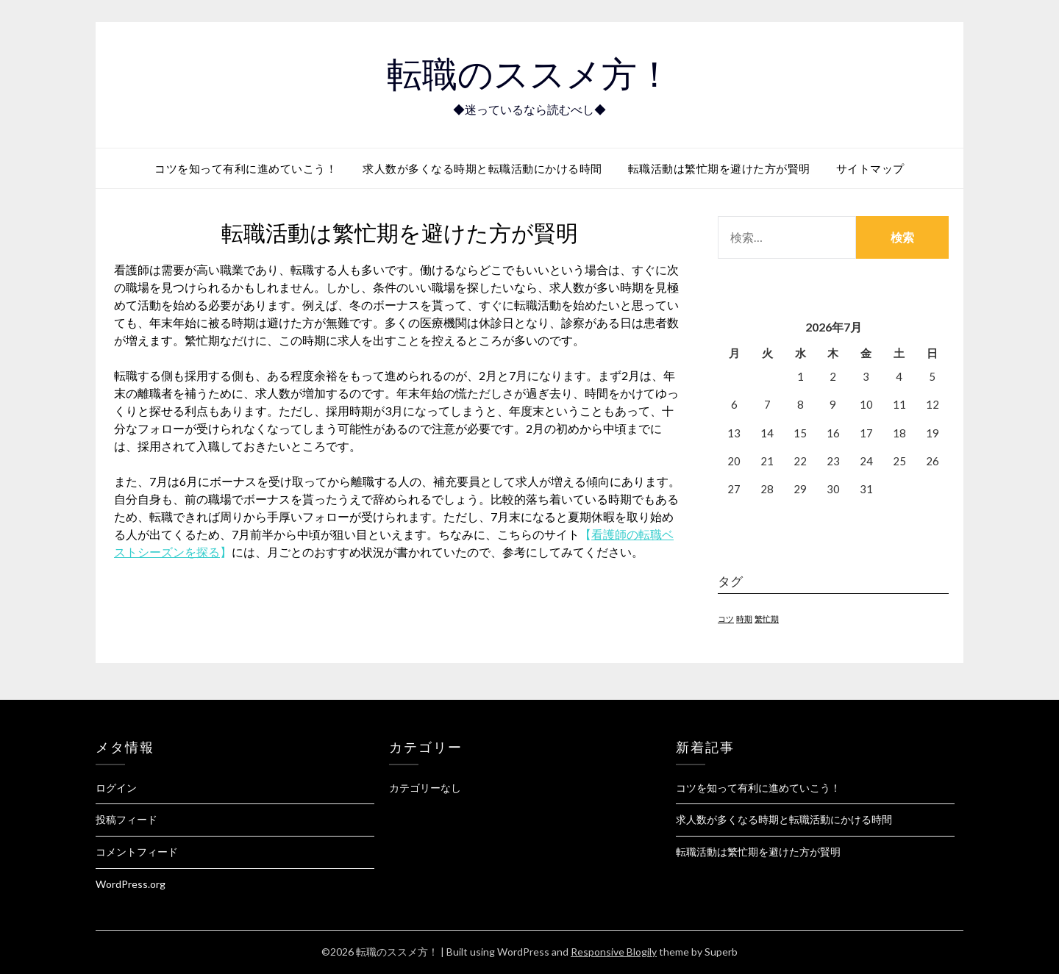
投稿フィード (126, 819)
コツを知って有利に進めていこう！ (245, 168)
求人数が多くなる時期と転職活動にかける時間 (482, 168)
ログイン (116, 787)
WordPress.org (130, 884)
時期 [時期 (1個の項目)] (744, 618)
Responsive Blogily (614, 951)
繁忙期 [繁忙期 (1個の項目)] (767, 618)
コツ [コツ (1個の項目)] (726, 618)
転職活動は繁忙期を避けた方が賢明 (719, 168)
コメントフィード (137, 851)
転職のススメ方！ (529, 74)
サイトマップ (870, 168)
